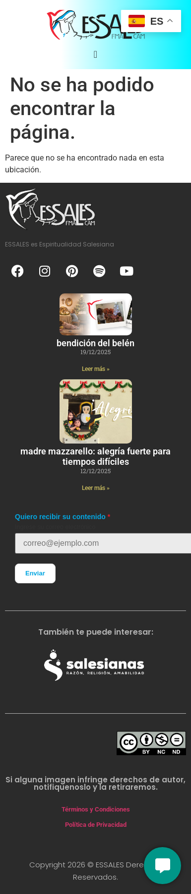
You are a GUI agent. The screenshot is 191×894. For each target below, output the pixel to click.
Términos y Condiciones (96, 809)
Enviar (35, 573)
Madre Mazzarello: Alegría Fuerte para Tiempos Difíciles (95, 456)
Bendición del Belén (95, 343)
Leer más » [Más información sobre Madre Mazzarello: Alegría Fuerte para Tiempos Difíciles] (96, 488)
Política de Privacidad (96, 824)
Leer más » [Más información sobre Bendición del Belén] (96, 369)
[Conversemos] (162, 865)
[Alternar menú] (95, 54)
